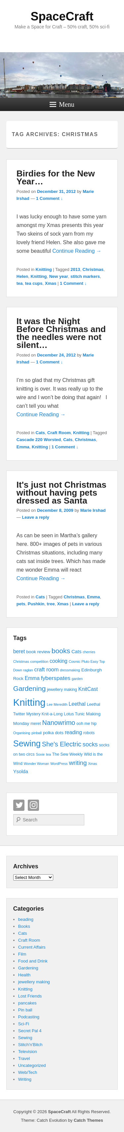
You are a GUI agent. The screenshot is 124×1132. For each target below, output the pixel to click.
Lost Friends (30, 996)
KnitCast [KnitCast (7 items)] (88, 689)
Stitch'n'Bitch (30, 1044)
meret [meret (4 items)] (35, 723)
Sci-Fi (23, 1023)
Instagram (33, 805)
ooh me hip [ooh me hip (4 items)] (86, 723)
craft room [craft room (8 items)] (46, 669)
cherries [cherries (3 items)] (89, 652)
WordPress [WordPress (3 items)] (59, 764)
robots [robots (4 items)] (89, 733)
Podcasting (28, 1016)
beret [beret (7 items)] (19, 651)
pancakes (27, 1002)
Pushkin (36, 603)
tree (51, 603)
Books (24, 926)
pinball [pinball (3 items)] (36, 733)
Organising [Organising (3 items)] (21, 733)
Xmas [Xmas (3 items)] (92, 764)
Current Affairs (32, 947)
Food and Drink (33, 961)
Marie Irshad (93, 510)
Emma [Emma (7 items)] (32, 678)
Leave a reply (35, 517)
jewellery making (34, 981)
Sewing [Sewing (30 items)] (27, 743)
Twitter (18, 805)
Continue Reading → (77, 251)
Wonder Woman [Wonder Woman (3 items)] (36, 764)
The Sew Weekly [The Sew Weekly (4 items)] (67, 754)
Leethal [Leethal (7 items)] (77, 704)
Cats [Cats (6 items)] (76, 651)
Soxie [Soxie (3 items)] (40, 754)
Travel (24, 1058)
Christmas (93, 269)
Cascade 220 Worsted (39, 439)
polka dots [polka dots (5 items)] (53, 732)
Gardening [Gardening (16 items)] (29, 688)
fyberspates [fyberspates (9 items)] (55, 678)
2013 (75, 269)
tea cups (34, 283)
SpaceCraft (61, 16)
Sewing (25, 1037)
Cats (40, 432)
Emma (23, 446)
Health (24, 974)
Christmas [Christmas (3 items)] (21, 661)
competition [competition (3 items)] (39, 661)
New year (58, 276)
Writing (24, 1079)
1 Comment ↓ (49, 198)
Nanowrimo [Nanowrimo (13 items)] (58, 722)
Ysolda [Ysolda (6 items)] (20, 771)
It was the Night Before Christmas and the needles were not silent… (61, 333)
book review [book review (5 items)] (38, 651)
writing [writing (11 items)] (78, 762)
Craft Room (59, 432)
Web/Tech (27, 1072)
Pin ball (25, 1009)
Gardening (28, 967)
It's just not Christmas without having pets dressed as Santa (61, 493)
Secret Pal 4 (30, 1030)
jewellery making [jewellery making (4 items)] (62, 689)
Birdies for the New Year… (56, 177)
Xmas (51, 283)
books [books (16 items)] (61, 651)
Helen (22, 276)
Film (22, 954)
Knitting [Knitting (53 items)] (29, 702)
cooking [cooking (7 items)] (58, 661)
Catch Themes (88, 1120)
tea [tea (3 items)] (48, 754)
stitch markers (85, 276)
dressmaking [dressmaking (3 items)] (70, 670)
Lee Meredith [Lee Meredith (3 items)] (57, 704)
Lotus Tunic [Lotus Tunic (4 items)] (74, 714)
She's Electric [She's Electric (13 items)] (61, 744)
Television (27, 1051)
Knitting (44, 269)
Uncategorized (32, 1065)
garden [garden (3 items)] (77, 679)
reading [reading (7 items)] (73, 732)
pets (21, 603)
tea (20, 283)
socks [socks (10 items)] (90, 744)
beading (25, 919)
